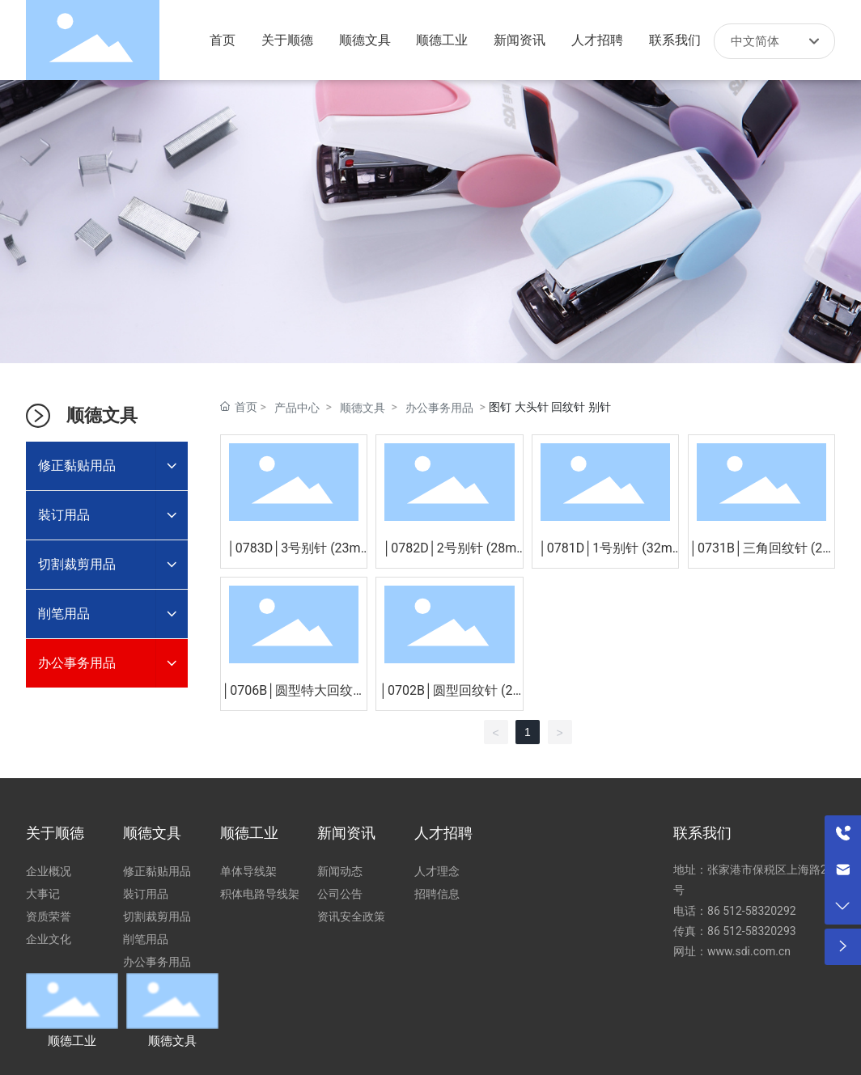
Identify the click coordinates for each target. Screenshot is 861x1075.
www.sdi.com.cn (749, 951)
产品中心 (297, 407)
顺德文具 (362, 407)
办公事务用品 (439, 407)
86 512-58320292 (753, 910)
